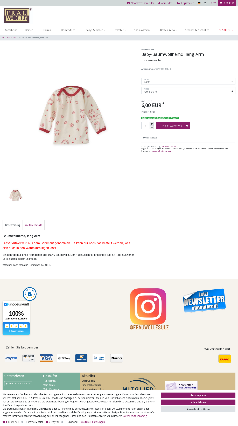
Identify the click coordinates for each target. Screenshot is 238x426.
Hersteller (118, 30)
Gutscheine (11, 30)
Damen (29, 30)
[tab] (13, 225)
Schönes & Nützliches (197, 30)
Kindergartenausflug (92, 389)
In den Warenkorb (175, 125)
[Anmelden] (165, 3)
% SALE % (224, 30)
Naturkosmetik (142, 30)
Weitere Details (33, 225)
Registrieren (49, 380)
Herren (47, 30)
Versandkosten (169, 146)
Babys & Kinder (94, 30)
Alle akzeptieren (198, 395)
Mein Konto (49, 384)
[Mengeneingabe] (145, 125)
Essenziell (13, 421)
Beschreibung (12, 225)
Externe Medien (35, 421)
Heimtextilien (68, 30)
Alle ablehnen (198, 402)
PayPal (55, 421)
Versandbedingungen (161, 151)
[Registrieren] (185, 3)
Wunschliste (150, 137)
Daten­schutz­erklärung (134, 415)
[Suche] (205, 3)
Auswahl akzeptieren (198, 409)
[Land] (198, 3)
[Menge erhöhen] (152, 124)
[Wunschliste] (213, 3)
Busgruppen (88, 380)
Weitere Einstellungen (93, 421)
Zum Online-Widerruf (18, 383)
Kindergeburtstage (91, 384)
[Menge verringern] (152, 127)
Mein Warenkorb (51, 389)
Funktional (72, 421)
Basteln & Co (167, 30)
